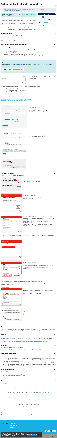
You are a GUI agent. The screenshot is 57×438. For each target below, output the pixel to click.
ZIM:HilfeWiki (38, 9)
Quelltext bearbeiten (55, 32)
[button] (32, 434)
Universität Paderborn (7, 9)
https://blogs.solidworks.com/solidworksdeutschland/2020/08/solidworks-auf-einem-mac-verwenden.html (24, 341)
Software (42, 9)
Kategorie (3, 409)
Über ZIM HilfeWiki (14, 425)
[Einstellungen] (53, 436)
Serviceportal (11, 51)
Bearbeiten (54, 32)
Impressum (12, 427)
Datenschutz (13, 423)
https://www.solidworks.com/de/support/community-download (14, 100)
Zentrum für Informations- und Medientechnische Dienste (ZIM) (23, 9)
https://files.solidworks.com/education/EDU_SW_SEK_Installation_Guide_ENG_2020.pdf (21, 349)
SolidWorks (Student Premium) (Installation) (12, 10)
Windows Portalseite (47, 25)
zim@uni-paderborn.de (44, 392)
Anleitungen (4, 411)
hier (34, 29)
